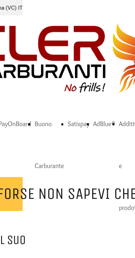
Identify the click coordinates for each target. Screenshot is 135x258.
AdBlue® (104, 124)
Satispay (79, 124)
